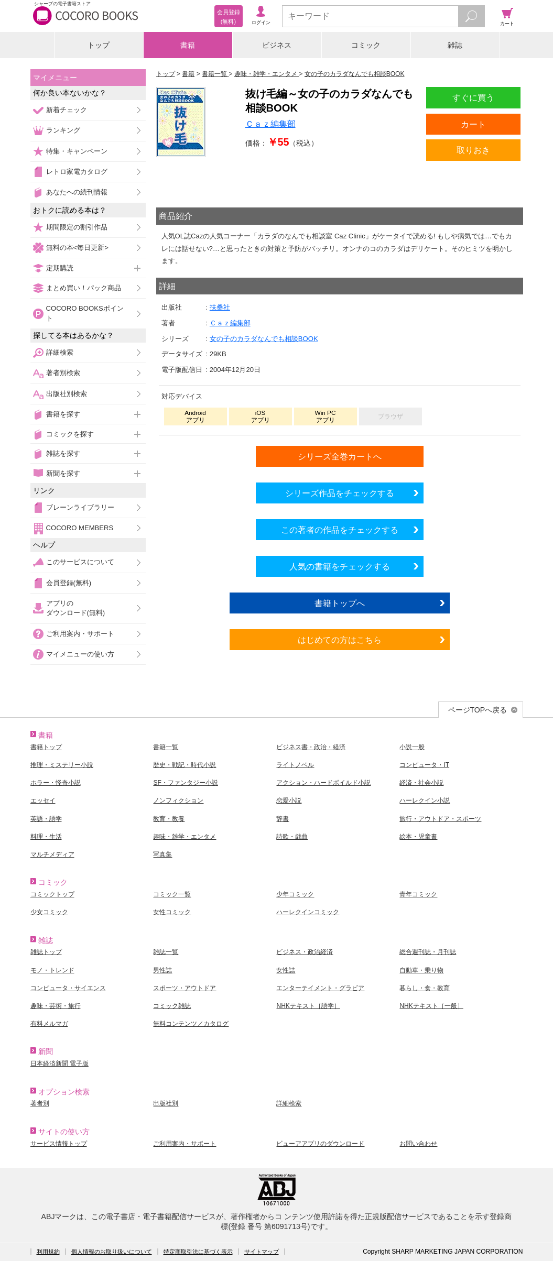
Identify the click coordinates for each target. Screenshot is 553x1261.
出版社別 (165, 1103)
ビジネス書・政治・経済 (310, 747)
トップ (99, 45)
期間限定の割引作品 (76, 227)
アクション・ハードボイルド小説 (323, 782)
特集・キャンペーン (76, 151)
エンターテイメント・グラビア (320, 988)
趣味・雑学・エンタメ (184, 836)
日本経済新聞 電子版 (59, 1063)
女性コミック (172, 912)
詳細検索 (59, 352)
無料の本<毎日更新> (77, 247)
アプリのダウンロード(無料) (75, 608)
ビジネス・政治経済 (304, 952)
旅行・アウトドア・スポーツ (440, 819)
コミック (366, 45)
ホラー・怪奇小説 (55, 782)
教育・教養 (169, 819)
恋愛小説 (288, 800)
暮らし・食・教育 (424, 988)
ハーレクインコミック (307, 912)
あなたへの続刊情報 (76, 192)
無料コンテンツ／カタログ (191, 1023)
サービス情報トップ (58, 1143)
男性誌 (162, 970)
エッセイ (43, 800)
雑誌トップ (46, 952)
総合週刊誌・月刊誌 (427, 952)
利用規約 (48, 1251)
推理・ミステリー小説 (61, 765)
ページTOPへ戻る (477, 710)
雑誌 (455, 45)
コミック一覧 (172, 894)
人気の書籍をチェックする (339, 566)
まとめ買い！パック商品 (83, 288)
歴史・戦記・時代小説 (184, 765)
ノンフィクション (178, 800)
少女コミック (49, 912)
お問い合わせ (418, 1143)
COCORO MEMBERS (80, 528)
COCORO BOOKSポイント (85, 313)
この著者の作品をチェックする (339, 529)
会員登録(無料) (69, 583)
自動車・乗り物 (421, 970)
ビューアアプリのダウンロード (320, 1143)
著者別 (39, 1103)
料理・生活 (46, 836)
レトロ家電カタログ (76, 172)
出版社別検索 (66, 394)
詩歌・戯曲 (292, 836)
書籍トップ (46, 747)
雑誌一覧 (165, 952)
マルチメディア (52, 854)
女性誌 (285, 970)
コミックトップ (52, 894)
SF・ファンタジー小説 (185, 782)
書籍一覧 (165, 747)
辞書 (282, 819)
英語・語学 (46, 819)
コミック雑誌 (172, 1006)
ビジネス (276, 45)
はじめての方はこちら (340, 639)
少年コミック (295, 894)
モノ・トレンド (52, 970)
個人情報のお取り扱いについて (111, 1251)
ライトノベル (295, 765)
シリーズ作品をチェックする (339, 493)
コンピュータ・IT (424, 765)
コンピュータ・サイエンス (68, 988)
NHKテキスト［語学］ (308, 1006)
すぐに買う (473, 97)
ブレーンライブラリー (80, 507)
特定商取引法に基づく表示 (198, 1251)
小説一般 (412, 747)
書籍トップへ (340, 603)
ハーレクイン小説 (424, 800)
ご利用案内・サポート (80, 634)
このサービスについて (80, 562)
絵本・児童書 (418, 836)
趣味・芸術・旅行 (55, 1006)
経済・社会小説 (421, 782)
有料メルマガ (49, 1023)
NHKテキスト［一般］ (431, 1006)
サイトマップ (261, 1251)
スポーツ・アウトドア (184, 988)
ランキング (63, 130)
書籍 (187, 45)
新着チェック (66, 110)
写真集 (162, 854)
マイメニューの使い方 (80, 654)
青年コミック (418, 894)
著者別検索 (63, 373)
